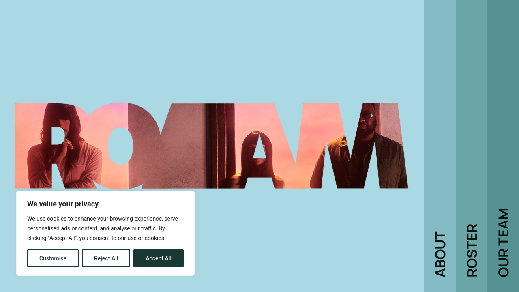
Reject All (106, 258)
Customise (52, 258)
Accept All (159, 258)
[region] (105, 233)
